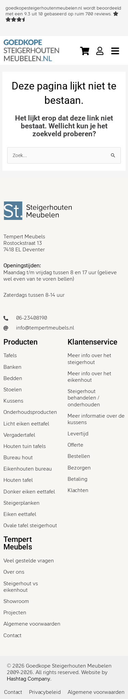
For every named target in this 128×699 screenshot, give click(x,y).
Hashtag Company (28, 679)
